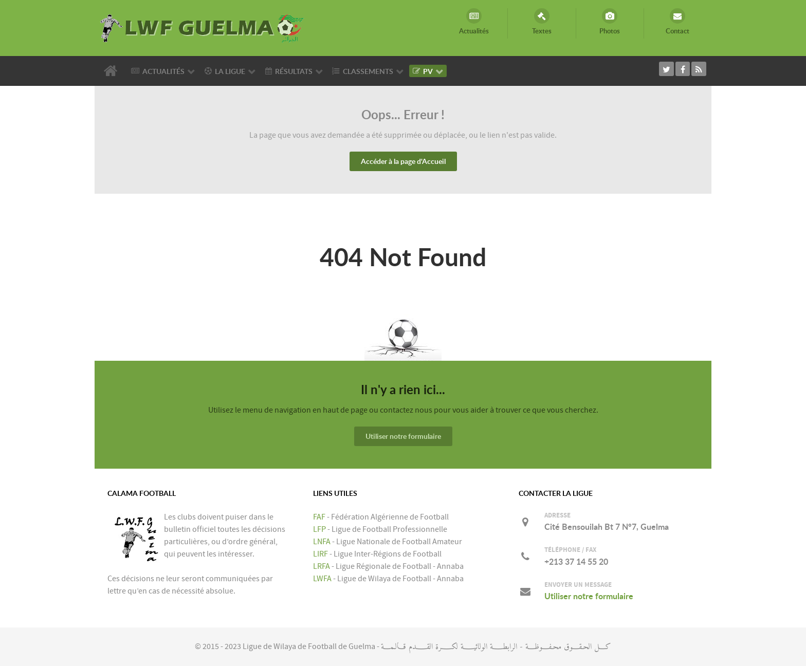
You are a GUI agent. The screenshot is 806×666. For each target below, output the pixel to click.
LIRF (320, 554)
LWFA (322, 578)
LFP (319, 529)
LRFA (321, 566)
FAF (319, 517)
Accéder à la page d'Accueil (403, 161)
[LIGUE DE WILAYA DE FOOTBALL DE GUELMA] (202, 27)
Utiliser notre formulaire (403, 436)
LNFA (322, 541)
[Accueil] (112, 71)
